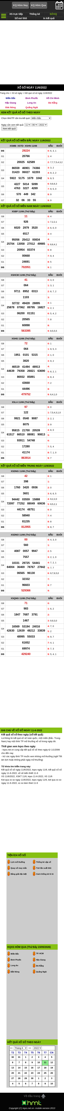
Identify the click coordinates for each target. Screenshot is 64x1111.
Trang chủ (4, 94)
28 (19, 1079)
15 (25, 1068)
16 (32, 1068)
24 (38, 1074)
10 (38, 1063)
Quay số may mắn (19, 869)
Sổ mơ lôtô (21, 18)
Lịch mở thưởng (18, 863)
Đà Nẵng (52, 103)
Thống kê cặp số (43, 863)
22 (25, 1074)
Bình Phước (31, 99)
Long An (31, 103)
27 (12, 1079)
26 (52, 1074)
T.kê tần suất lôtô (43, 869)
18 (45, 1068)
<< (11, 1049)
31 (19, 1058)
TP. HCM (40, 954)
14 (19, 1068)
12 (52, 1063)
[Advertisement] (32, 53)
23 (32, 1074)
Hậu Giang (10, 103)
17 (38, 1068)
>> (30, 1049)
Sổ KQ (53, 14)
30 (12, 1058)
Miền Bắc (11, 99)
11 (45, 1063)
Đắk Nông (15, 973)
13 (12, 1068)
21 (19, 1074)
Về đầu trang (32, 1096)
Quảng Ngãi (31, 108)
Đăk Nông (10, 108)
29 (25, 1079)
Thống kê (34, 14)
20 (12, 1074)
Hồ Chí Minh (52, 99)
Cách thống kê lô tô (45, 875)
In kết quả (48, 18)
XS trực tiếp (16, 14)
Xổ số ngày (17, 94)
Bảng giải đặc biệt (19, 875)
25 (45, 1074)
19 (52, 1068)
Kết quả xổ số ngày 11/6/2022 (38, 94)
